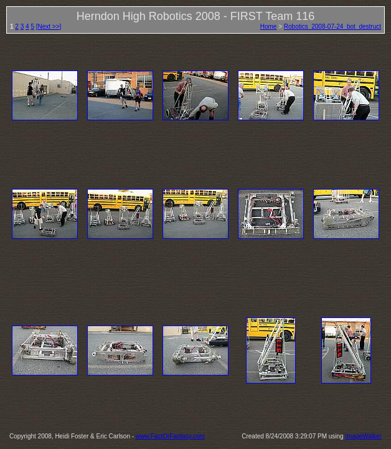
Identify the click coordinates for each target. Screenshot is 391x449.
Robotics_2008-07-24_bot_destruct (332, 26)
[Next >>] (49, 26)
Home (268, 26)
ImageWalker (363, 436)
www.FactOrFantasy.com (170, 436)
